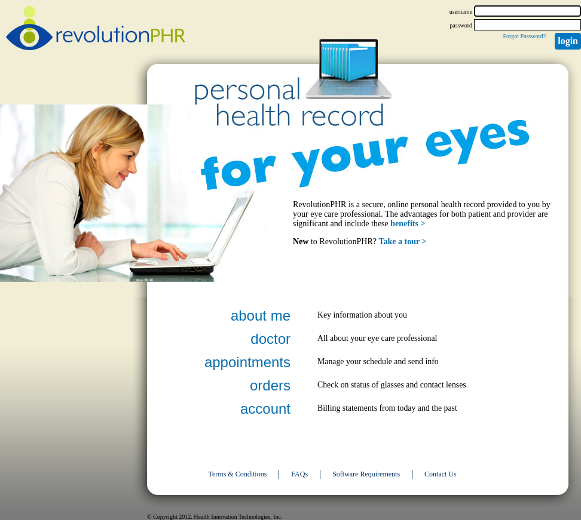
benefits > (407, 223)
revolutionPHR (95, 30)
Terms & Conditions (238, 474)
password (460, 25)
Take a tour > (403, 241)
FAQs (299, 474)
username (460, 11)
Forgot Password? (524, 36)
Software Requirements (366, 474)
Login (568, 41)
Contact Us (440, 474)
